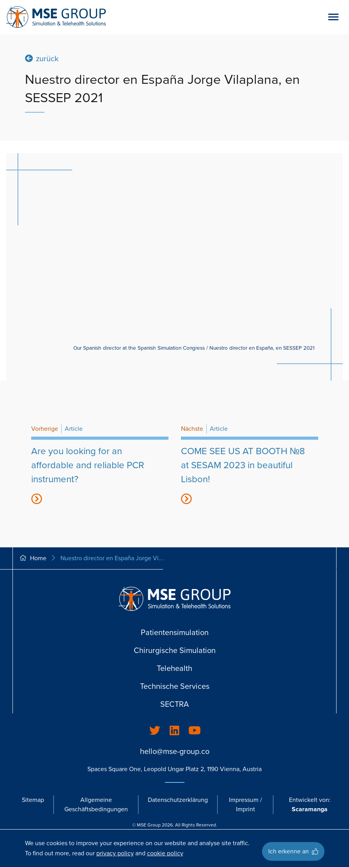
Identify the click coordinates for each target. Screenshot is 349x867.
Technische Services (174, 686)
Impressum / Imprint (245, 804)
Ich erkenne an (293, 851)
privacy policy (115, 853)
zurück (41, 58)
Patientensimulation (175, 632)
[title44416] (249, 468)
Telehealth (174, 668)
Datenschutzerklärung (178, 800)
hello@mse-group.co (174, 751)
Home (32, 558)
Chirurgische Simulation (175, 650)
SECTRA (174, 704)
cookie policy (165, 853)
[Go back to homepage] (56, 17)
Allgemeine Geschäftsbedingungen (96, 804)
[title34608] (99, 468)
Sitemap (33, 800)
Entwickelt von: (310, 804)
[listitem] (154, 731)
